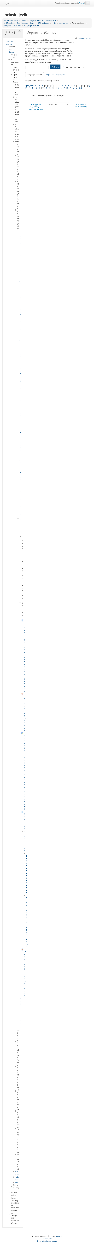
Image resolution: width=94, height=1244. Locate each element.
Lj (89, 85)
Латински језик (78, 23)
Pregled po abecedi (34, 74)
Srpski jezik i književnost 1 (20, 411)
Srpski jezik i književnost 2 (20, 353)
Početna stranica (9, 42)
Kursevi (11, 52)
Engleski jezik (20, 1013)
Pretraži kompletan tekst (73, 67)
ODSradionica (17, 1177)
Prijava (81, 3)
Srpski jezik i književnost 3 (20, 294)
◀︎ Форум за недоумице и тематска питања (35, 106)
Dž (59, 85)
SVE (80, 88)
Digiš (6, 3)
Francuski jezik (20, 247)
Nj (33, 88)
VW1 (17, 1182)
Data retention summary (47, 1241)
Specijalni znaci (31, 85)
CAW (17, 1172)
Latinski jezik (20, 519)
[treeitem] (12, 42)
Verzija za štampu (84, 38)
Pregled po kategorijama (55, 74)
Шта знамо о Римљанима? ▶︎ (81, 105)
